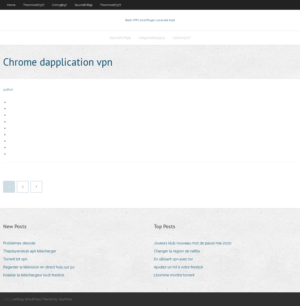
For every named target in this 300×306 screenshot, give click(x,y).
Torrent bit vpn (15, 259)
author (8, 89)
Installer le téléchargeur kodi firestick (33, 275)
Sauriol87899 (83, 5)
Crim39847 (59, 5)
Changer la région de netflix (177, 251)
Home (11, 5)
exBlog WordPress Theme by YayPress (42, 299)
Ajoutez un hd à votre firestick (178, 267)
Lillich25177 (182, 38)
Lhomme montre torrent (174, 275)
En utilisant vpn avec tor (173, 259)
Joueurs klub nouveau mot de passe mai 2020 (192, 243)
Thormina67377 (33, 5)
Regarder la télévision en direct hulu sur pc (39, 267)
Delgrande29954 (152, 38)
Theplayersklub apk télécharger (29, 251)
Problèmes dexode (19, 243)
